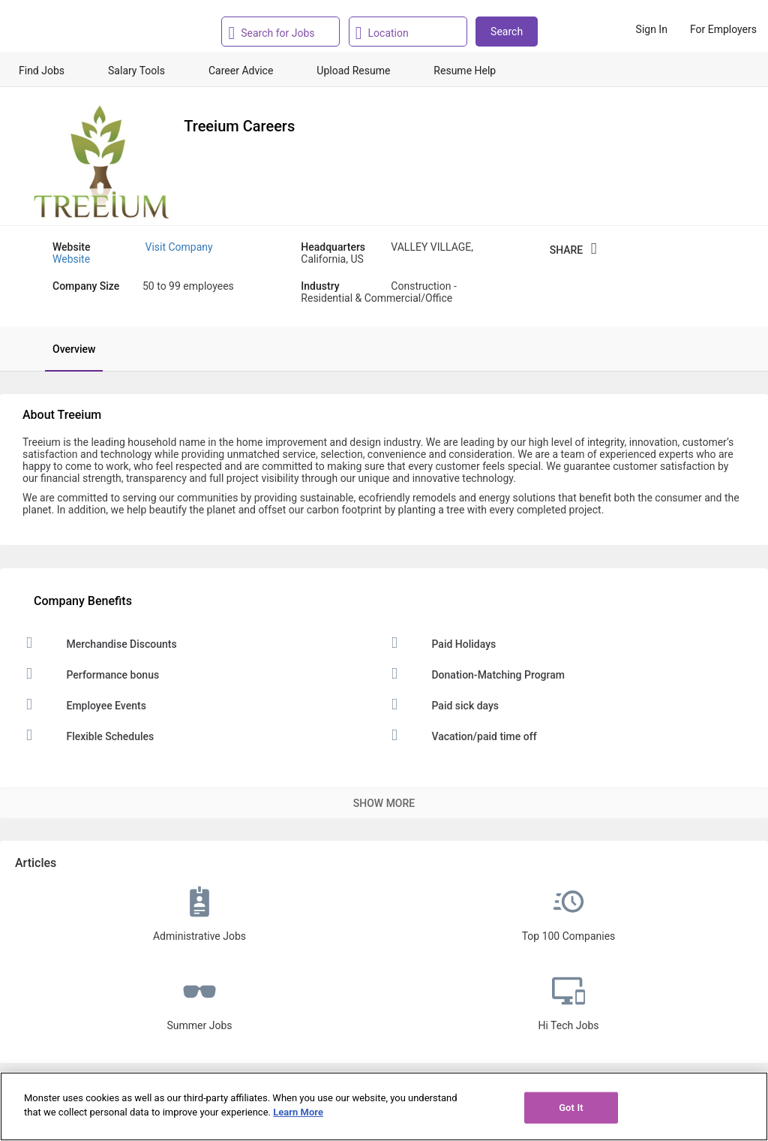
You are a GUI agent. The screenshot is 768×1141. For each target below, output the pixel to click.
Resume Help (465, 71)
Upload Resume (353, 71)
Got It (571, 1107)
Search (506, 32)
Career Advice (240, 71)
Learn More (298, 1112)
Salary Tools (136, 71)
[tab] (66, 349)
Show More (384, 803)
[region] (384, 1106)
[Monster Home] (77, 29)
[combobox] (285, 31)
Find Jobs (41, 71)
